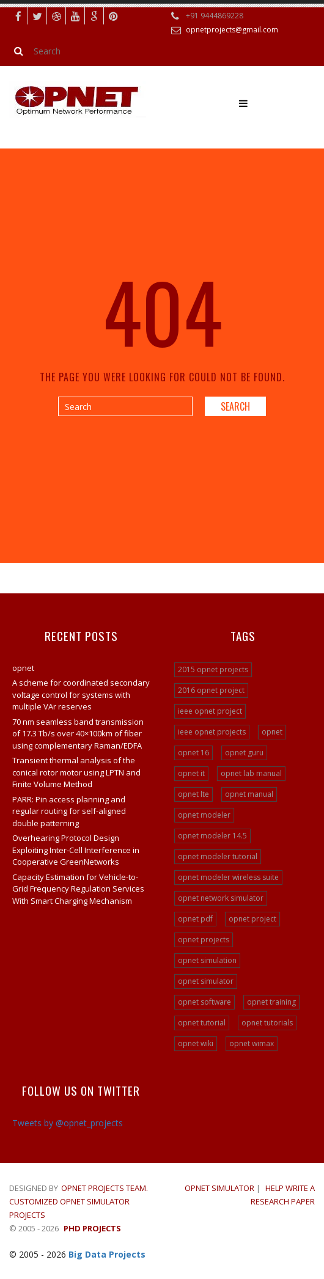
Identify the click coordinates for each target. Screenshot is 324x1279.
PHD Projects (92, 1228)
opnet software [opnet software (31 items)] (204, 1002)
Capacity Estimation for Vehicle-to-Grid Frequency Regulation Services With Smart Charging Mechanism (78, 888)
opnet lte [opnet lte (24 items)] (193, 794)
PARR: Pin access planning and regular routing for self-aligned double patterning (69, 811)
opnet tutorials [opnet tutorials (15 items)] (267, 1022)
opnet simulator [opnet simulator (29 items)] (206, 981)
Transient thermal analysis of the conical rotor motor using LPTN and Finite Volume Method (76, 772)
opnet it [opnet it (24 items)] (191, 773)
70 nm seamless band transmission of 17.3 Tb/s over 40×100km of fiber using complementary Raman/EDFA (78, 733)
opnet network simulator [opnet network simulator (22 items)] (220, 898)
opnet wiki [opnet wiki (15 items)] (195, 1043)
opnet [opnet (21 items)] (272, 732)
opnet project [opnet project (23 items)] (252, 919)
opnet (23, 667)
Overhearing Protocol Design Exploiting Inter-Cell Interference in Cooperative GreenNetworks (75, 849)
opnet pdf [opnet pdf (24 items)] (195, 919)
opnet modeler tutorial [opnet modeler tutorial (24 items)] (217, 856)
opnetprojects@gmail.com (232, 29)
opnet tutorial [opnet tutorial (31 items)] (202, 1022)
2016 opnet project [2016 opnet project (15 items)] (211, 690)
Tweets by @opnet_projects (67, 1123)
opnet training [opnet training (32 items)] (271, 1002)
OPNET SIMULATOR (219, 1187)
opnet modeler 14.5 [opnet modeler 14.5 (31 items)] (212, 835)
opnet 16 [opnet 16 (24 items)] (193, 752)
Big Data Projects (106, 1254)
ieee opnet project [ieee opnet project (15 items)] (210, 711)
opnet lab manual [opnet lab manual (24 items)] (251, 773)
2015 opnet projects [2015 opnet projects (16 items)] (213, 669)
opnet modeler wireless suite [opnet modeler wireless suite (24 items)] (228, 877)
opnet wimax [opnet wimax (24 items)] (251, 1043)
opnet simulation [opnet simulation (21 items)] (207, 960)
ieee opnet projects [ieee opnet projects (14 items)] (212, 732)
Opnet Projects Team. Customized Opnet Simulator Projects (78, 1201)
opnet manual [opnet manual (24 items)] (249, 794)
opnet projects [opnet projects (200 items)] (203, 939)
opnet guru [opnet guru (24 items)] (244, 752)
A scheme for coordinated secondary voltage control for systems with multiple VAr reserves (81, 694)
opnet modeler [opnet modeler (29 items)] (204, 815)
